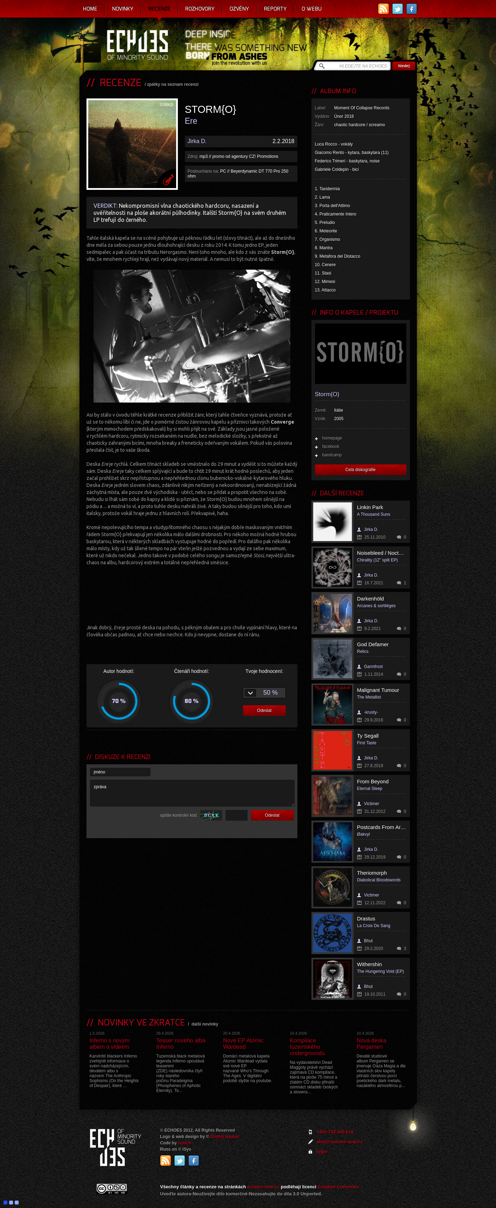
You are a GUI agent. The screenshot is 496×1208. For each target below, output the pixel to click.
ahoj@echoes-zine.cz (340, 1141)
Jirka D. (197, 141)
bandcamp (332, 454)
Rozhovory (200, 8)
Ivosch (184, 1142)
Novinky (123, 8)
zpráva (192, 793)
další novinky (205, 1024)
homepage (332, 438)
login (322, 1151)
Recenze (159, 8)
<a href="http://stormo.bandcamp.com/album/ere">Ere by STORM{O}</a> (191, 594)
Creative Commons (338, 1186)
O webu (312, 8)
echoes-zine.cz (263, 1186)
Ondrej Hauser (224, 1136)
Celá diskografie (360, 469)
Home (90, 8)
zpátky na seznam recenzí (173, 84)
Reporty (275, 8)
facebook (331, 446)
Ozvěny (239, 8)
